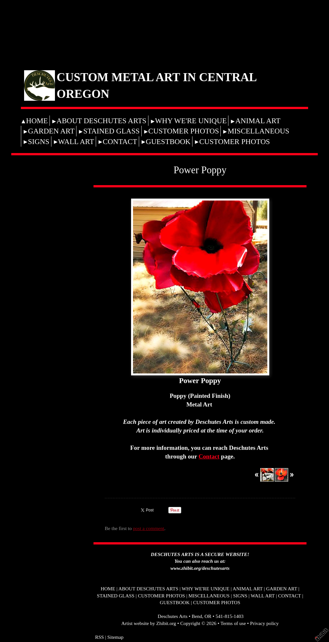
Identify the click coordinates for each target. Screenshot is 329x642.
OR (208, 616)
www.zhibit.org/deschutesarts (200, 568)
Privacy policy (264, 623)
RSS (99, 637)
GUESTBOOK (168, 141)
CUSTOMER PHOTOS (183, 131)
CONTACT (120, 141)
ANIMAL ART (257, 120)
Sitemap (115, 637)
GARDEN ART (51, 131)
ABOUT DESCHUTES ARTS (102, 120)
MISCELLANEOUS (258, 131)
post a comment (148, 528)
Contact (209, 456)
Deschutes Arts (173, 616)
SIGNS (38, 141)
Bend (196, 616)
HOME (37, 120)
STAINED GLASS (111, 131)
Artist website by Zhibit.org (148, 623)
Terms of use (233, 623)
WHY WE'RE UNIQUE (191, 120)
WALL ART (76, 141)
